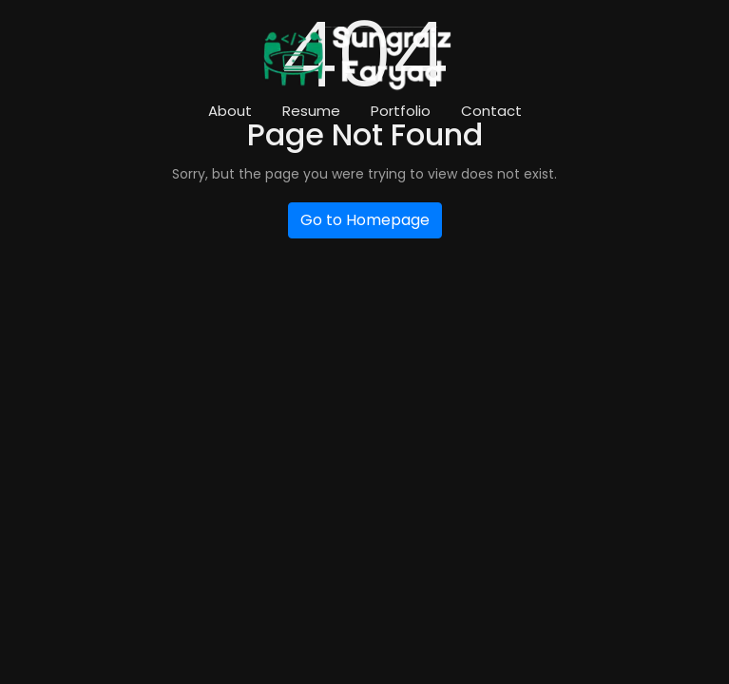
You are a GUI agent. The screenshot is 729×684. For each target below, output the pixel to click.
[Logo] (357, 59)
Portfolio (401, 111)
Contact (491, 111)
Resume (311, 111)
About (230, 111)
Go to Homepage (365, 220)
